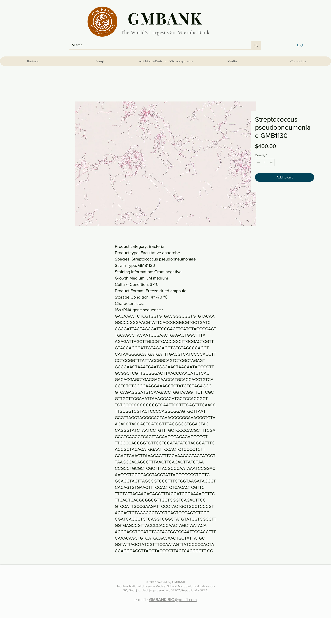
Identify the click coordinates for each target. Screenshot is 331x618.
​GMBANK (165, 18)
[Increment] (271, 162)
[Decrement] (258, 162)
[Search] (157, 45)
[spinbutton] (265, 162)
